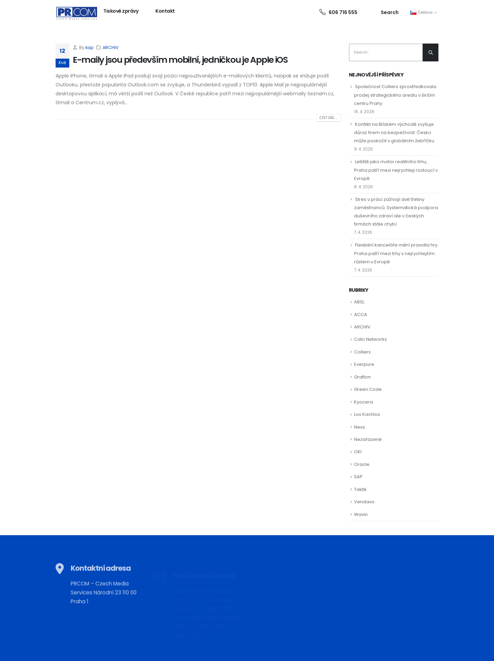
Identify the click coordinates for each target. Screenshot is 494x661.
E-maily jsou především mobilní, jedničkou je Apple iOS (180, 60)
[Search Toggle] (386, 12)
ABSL (359, 302)
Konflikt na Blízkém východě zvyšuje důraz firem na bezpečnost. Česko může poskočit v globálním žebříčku (394, 132)
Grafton (362, 377)
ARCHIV (111, 47)
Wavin (361, 514)
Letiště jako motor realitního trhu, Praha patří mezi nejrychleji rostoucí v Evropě (396, 169)
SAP (358, 476)
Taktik (360, 489)
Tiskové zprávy (120, 11)
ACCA (360, 314)
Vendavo (364, 501)
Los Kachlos (367, 414)
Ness (359, 427)
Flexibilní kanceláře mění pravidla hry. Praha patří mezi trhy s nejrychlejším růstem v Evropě (396, 253)
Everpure (364, 364)
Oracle (361, 464)
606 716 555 (338, 12)
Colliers (362, 352)
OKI (358, 451)
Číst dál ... (328, 117)
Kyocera (363, 402)
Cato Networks (370, 339)
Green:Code (368, 389)
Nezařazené (368, 439)
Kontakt (165, 11)
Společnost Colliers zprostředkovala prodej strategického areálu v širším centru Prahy (395, 94)
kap (89, 47)
